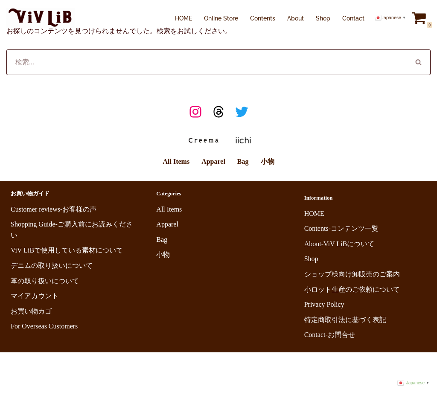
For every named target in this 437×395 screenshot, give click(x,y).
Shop (323, 18)
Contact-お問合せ (329, 334)
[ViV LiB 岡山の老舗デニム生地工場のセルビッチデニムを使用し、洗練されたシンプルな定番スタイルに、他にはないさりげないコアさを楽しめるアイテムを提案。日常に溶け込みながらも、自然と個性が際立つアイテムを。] (40, 18)
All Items (176, 161)
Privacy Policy (324, 304)
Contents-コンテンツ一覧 (341, 228)
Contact (353, 18)
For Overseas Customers (44, 326)
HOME (183, 18)
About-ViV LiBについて (339, 243)
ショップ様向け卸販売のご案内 (352, 274)
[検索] (206, 62)
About (295, 18)
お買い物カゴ (31, 311)
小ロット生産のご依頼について (352, 289)
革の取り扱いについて (45, 281)
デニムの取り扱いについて (52, 265)
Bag (243, 161)
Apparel (213, 161)
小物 (267, 161)
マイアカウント (34, 295)
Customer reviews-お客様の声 (53, 209)
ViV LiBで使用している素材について (67, 250)
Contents (262, 18)
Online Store (221, 18)
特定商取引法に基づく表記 (345, 319)
